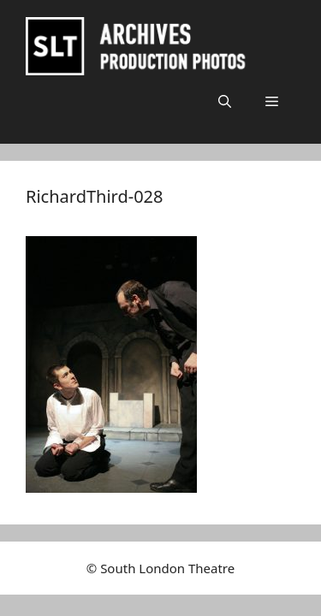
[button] (224, 101)
